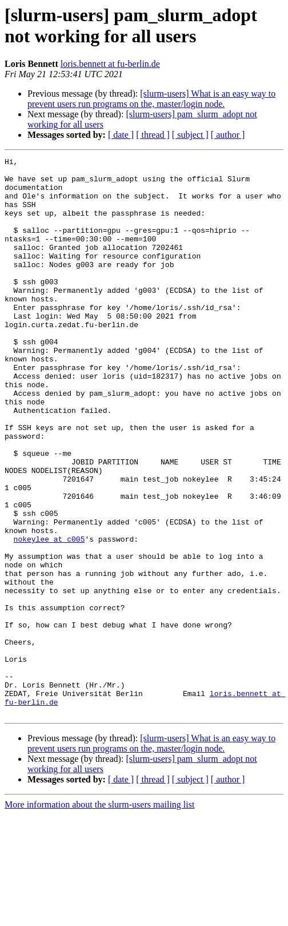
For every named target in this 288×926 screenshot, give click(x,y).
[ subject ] (190, 135)
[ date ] (121, 135)
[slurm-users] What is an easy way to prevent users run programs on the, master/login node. (151, 99)
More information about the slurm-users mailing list (99, 916)
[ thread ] (153, 135)
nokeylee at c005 (49, 616)
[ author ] (228, 135)
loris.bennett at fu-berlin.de (110, 64)
